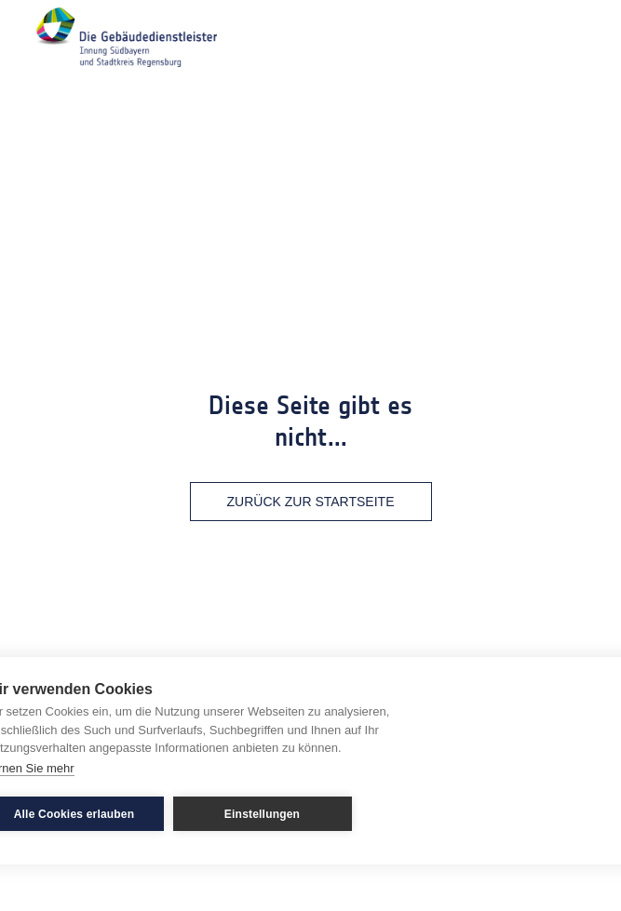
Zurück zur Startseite (311, 501)
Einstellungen (262, 814)
